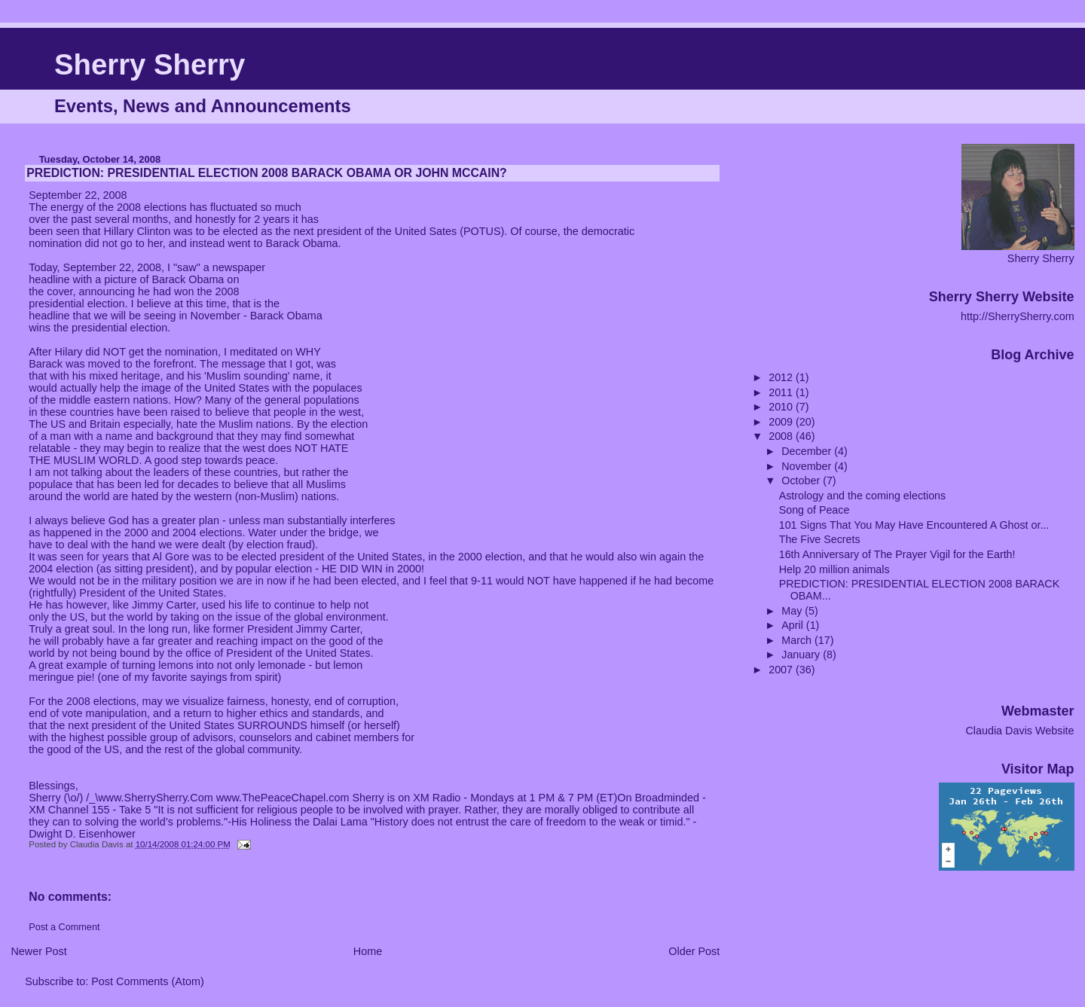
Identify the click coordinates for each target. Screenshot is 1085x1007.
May (793, 611)
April (793, 625)
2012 (782, 377)
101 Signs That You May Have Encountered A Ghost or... (914, 525)
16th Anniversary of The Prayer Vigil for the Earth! (897, 554)
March (798, 640)
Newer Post (38, 951)
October (802, 481)
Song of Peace (814, 510)
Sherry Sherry (149, 64)
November (807, 466)
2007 (782, 670)
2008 (782, 436)
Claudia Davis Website (1019, 731)
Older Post (694, 951)
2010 (782, 407)
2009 (782, 422)
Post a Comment (64, 927)
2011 (782, 392)
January (802, 654)
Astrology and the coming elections (862, 496)
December (807, 451)
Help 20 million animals (834, 569)
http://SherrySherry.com (1017, 316)
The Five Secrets (819, 539)
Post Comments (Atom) (147, 981)
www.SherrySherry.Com (155, 798)
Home (367, 951)
